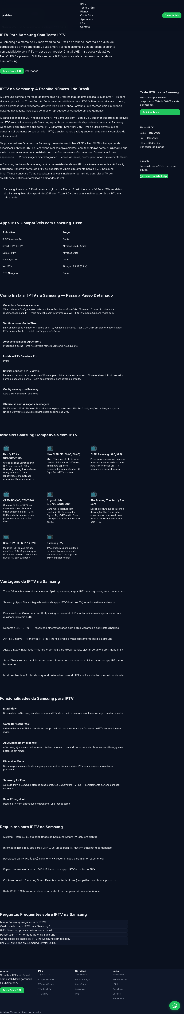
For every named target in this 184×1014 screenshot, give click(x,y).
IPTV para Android (46, 979)
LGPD (115, 984)
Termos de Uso (120, 979)
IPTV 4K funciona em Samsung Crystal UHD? (28, 943)
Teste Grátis (87, 7)
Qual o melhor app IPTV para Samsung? (25, 926)
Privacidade (118, 974)
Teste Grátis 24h (12, 71)
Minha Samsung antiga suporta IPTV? (23, 922)
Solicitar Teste (150, 112)
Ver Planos (31, 71)
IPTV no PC (43, 994)
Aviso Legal (118, 989)
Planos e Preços (82, 979)
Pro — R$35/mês (149, 138)
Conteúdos (86, 15)
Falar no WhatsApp (154, 176)
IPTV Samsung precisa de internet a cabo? (26, 930)
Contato (85, 26)
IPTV (83, 3)
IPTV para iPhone (46, 984)
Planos (84, 11)
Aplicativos (86, 19)
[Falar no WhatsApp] (174, 1005)
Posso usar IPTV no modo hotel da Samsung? (28, 934)
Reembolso (118, 998)
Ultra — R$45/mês (150, 143)
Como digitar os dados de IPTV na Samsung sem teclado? (35, 938)
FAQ (82, 23)
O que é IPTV (44, 974)
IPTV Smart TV (44, 989)
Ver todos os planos (152, 146)
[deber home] (7, 15)
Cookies (117, 994)
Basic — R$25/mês (150, 132)
